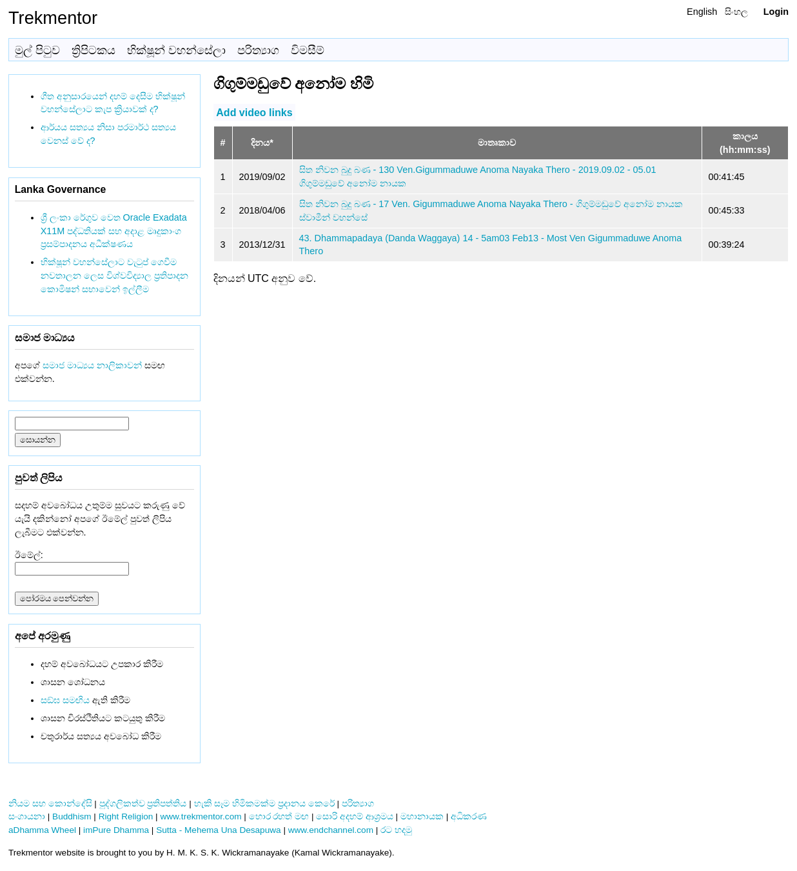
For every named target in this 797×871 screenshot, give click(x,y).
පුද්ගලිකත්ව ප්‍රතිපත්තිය (143, 803)
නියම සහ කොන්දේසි (50, 803)
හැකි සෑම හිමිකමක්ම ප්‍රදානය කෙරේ (264, 803)
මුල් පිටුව (37, 50)
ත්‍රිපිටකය (93, 50)
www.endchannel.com (330, 830)
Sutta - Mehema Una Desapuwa (218, 830)
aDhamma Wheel (42, 830)
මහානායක (422, 816)
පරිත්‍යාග (258, 50)
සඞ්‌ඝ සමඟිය (65, 700)
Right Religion (126, 816)
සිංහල (736, 11)
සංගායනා (26, 816)
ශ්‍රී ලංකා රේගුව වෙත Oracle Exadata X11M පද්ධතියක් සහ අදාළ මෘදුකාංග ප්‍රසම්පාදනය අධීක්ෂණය (114, 231)
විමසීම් (307, 50)
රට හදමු (396, 830)
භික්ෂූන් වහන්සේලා (176, 50)
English (702, 11)
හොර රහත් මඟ (279, 816)
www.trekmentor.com (200, 816)
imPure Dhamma (116, 830)
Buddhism (71, 816)
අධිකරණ (469, 816)
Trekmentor (52, 18)
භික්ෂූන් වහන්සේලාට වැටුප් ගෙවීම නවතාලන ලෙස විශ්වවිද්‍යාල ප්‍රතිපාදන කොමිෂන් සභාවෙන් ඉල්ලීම (114, 275)
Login (776, 11)
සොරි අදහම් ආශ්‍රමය (354, 816)
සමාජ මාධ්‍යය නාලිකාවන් (92, 365)
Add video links (254, 111)
